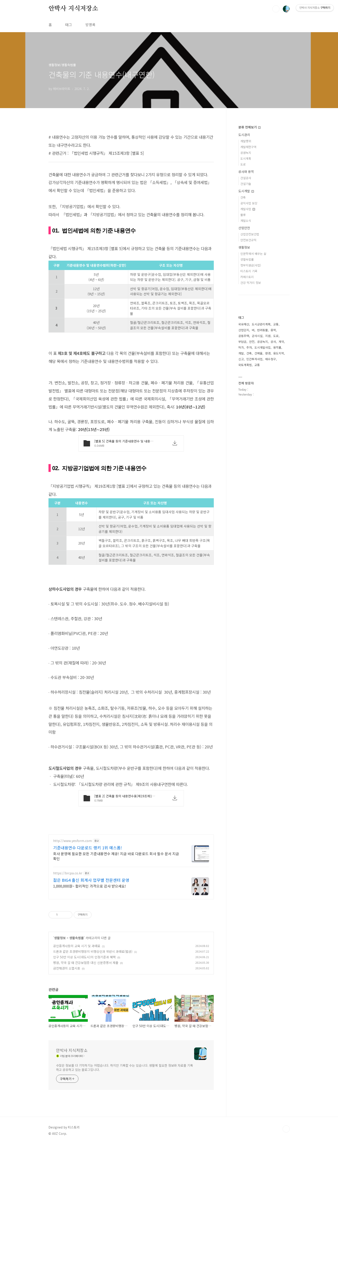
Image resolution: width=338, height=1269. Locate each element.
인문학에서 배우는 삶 (253, 253)
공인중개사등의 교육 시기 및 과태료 (76, 1071)
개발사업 (247, 209)
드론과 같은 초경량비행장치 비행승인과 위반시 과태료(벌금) (92, 1076)
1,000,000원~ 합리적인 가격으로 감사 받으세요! (89, 1011)
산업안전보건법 (249, 234)
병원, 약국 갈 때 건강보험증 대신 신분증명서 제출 (85, 1087)
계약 (281, 341)
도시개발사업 (262, 347)
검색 (276, 9)
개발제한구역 (248, 147)
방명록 (90, 24)
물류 (243, 215)
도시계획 (245, 158)
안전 (251, 341)
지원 (268, 336)
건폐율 (258, 353)
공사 (273, 341)
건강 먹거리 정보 (250, 283)
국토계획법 (245, 365)
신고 (241, 359)
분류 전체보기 (249, 127)
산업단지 (243, 330)
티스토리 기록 (248, 271)
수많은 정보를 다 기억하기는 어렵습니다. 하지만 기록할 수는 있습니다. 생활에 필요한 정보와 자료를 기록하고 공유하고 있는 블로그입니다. (124, 1192)
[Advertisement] (131, 160)
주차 (249, 347)
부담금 (242, 341)
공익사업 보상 (248, 203)
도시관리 (244, 134)
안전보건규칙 (248, 240)
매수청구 (270, 359)
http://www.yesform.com (72, 966)
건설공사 (245, 178)
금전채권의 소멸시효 (66, 1093)
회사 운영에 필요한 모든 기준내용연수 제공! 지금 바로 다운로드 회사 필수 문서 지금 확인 (116, 981)
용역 (273, 330)
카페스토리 (247, 277)
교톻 (276, 324)
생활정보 (60, 1063)
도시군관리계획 (261, 324)
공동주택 (243, 336)
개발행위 (245, 141)
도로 (243, 164)
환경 (268, 353)
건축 (243, 197)
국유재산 (243, 324)
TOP (286, 1254)
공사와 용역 (246, 171)
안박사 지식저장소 (73, 9)
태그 (68, 24)
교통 (257, 365)
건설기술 (245, 184)
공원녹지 (245, 153)
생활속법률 (76, 1063)
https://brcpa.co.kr (67, 998)
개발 (241, 353)
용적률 (277, 347)
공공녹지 (262, 341)
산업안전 (244, 228)
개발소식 (245, 220)
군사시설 (257, 336)
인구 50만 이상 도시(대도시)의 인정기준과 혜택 (84, 1082)
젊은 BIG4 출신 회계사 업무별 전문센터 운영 (91, 1005)
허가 (241, 347)
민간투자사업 (254, 359)
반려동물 (262, 330)
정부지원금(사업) (250, 265)
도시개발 (246, 191)
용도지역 (278, 353)
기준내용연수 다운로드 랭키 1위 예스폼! (87, 972)
